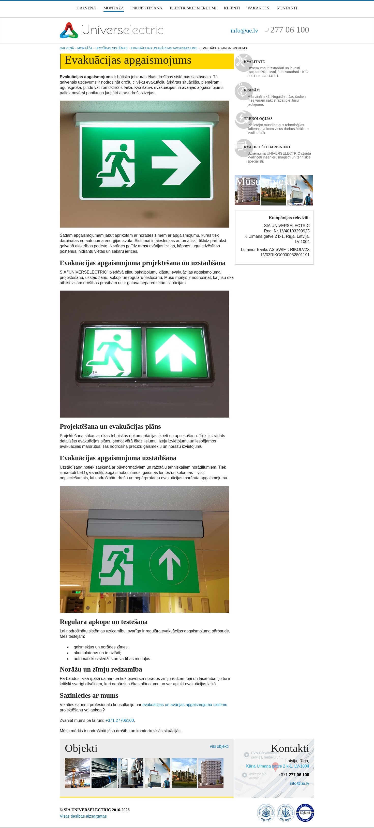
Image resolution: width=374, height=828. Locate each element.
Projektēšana (146, 8)
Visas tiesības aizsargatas (83, 816)
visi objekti (219, 746)
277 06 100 (289, 29)
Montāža (113, 8)
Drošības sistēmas (112, 48)
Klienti (232, 8)
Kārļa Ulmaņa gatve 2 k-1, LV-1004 (277, 766)
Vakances (258, 8)
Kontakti (287, 8)
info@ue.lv (244, 30)
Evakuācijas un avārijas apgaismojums (164, 48)
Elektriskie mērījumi (193, 8)
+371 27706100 (120, 720)
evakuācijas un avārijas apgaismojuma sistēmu (185, 705)
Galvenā (86, 8)
